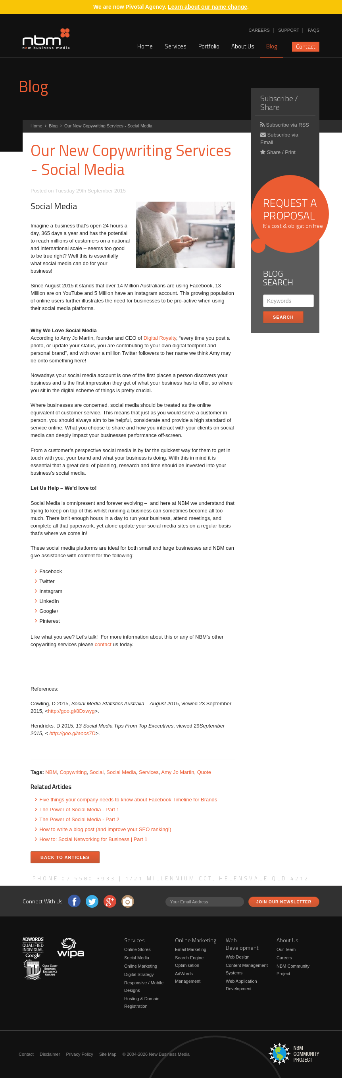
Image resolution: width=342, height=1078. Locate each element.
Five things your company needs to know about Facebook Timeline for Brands (128, 800)
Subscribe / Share (279, 103)
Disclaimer (50, 1054)
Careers (259, 30)
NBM (51, 772)
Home (145, 46)
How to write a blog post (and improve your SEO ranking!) (105, 829)
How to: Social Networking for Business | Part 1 (93, 839)
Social (97, 772)
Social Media (121, 772)
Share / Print (278, 152)
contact (104, 644)
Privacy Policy (79, 1054)
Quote (204, 772)
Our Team (286, 949)
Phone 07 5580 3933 (74, 878)
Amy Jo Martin (177, 772)
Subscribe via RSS (284, 125)
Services (175, 46)
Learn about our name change (207, 7)
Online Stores (137, 949)
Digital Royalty (160, 338)
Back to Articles (65, 857)
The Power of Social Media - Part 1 (79, 809)
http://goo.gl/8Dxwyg (71, 711)
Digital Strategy (139, 974)
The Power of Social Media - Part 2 (79, 819)
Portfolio (208, 46)
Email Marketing (190, 949)
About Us (242, 46)
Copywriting (73, 772)
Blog (271, 46)
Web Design (238, 957)
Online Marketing (140, 966)
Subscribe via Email (279, 138)
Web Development (242, 944)
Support (288, 30)
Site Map (107, 1054)
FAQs (313, 30)
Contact (305, 47)
